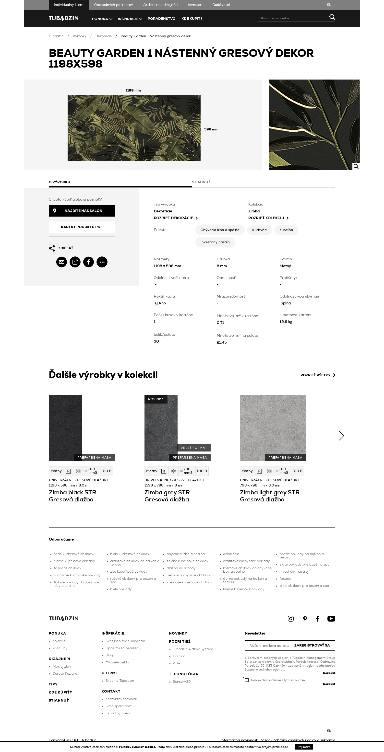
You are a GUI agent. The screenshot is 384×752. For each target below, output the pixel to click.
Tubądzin (56, 36)
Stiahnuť (59, 700)
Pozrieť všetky (317, 375)
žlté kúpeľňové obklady (128, 571)
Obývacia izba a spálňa (220, 230)
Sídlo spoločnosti (119, 706)
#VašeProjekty (117, 662)
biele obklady (121, 589)
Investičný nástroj (215, 242)
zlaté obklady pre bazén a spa (305, 564)
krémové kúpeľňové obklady (189, 582)
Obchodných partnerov (113, 5)
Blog (109, 655)
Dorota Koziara (65, 673)
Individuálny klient (69, 5)
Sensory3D (182, 681)
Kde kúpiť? (191, 19)
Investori (195, 5)
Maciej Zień (62, 666)
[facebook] (88, 261)
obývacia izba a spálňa (186, 554)
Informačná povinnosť (239, 740)
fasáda (285, 578)
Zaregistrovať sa (312, 645)
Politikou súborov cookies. (137, 746)
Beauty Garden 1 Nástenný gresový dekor (156, 36)
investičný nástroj (294, 571)
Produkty (60, 648)
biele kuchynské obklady (129, 554)
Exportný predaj (119, 713)
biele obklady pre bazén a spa (304, 586)
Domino (179, 656)
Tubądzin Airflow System (193, 649)
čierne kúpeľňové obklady (74, 561)
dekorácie (231, 554)
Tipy (53, 684)
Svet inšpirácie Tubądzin (125, 641)
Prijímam (304, 746)
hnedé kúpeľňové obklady (243, 589)
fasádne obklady (67, 568)
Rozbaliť (329, 672)
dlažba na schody (181, 568)
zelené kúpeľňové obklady (187, 561)
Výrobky (79, 36)
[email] (61, 261)
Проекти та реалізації (124, 648)
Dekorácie (104, 36)
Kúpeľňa (286, 230)
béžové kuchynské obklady (188, 575)
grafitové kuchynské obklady (246, 561)
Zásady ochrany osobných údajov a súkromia (297, 740)
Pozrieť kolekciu (268, 218)
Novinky (178, 633)
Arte (176, 663)
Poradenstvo (162, 19)
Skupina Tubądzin (120, 681)
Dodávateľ (221, 5)
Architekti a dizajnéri (160, 5)
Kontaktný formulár (121, 699)
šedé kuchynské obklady (73, 554)
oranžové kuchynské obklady (77, 575)
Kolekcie (59, 641)
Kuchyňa (259, 230)
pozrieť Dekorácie (176, 218)
